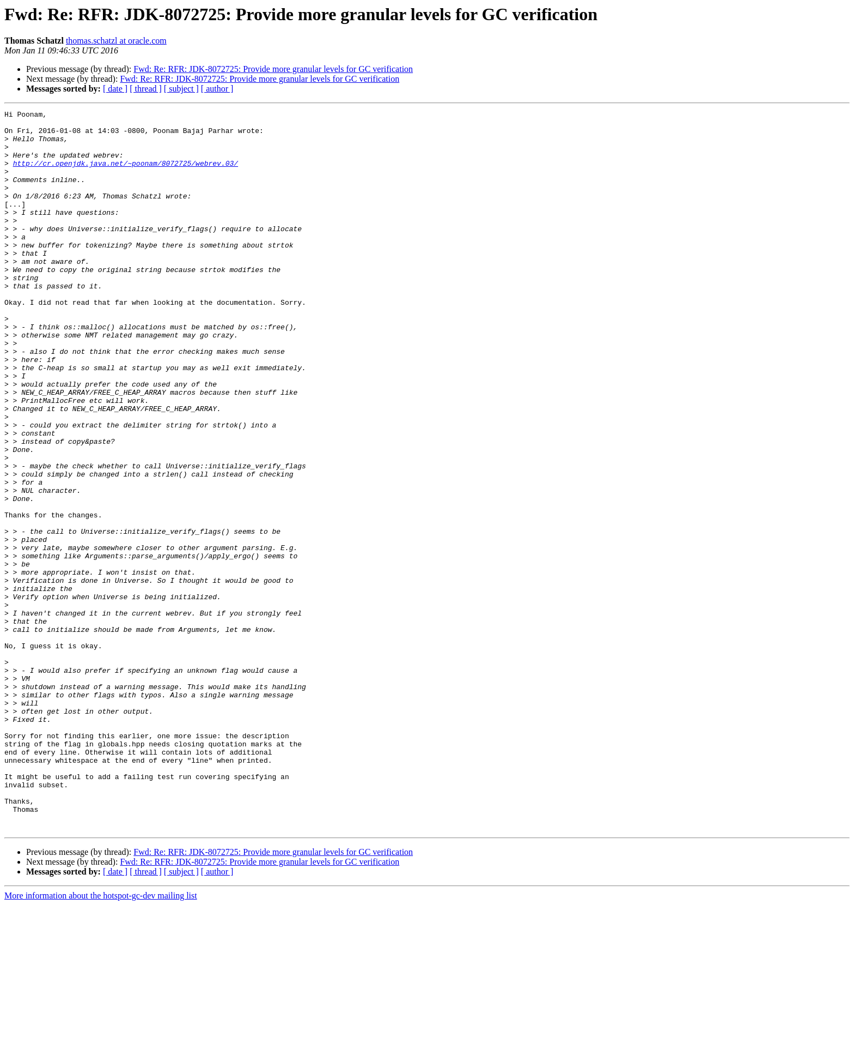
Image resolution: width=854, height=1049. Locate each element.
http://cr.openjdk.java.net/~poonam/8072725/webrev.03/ (125, 174)
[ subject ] (181, 88)
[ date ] (115, 88)
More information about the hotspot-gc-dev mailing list (100, 1039)
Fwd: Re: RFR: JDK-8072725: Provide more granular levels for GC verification (273, 69)
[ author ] (217, 88)
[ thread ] (146, 88)
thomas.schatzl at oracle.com (116, 40)
